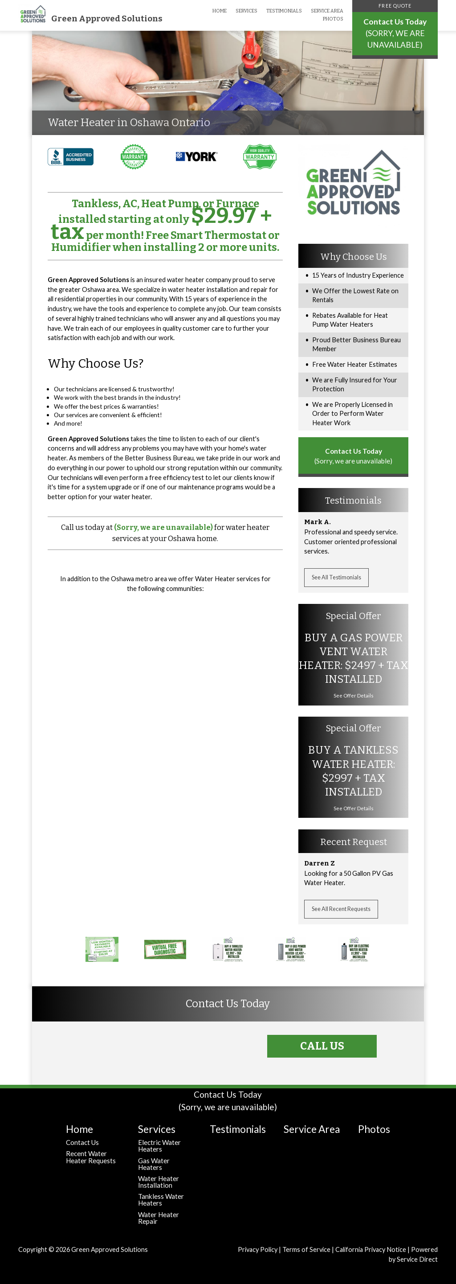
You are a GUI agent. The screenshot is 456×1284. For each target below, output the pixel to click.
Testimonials (284, 11)
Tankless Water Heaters (161, 1199)
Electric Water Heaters (159, 1145)
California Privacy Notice (370, 1249)
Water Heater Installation (158, 1181)
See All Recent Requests (341, 909)
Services (246, 11)
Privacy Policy (257, 1249)
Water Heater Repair (158, 1217)
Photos (333, 19)
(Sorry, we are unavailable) (163, 527)
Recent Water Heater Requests (91, 1156)
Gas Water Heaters (154, 1164)
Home (219, 11)
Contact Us (82, 1142)
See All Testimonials (336, 577)
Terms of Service (306, 1249)
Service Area (327, 11)
